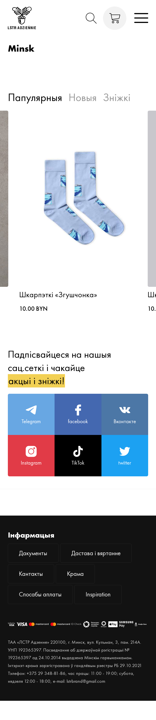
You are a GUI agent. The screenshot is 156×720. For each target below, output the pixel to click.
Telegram (31, 415)
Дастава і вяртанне (96, 553)
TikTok (77, 456)
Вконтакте (125, 415)
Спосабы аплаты (40, 594)
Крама (75, 574)
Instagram (31, 456)
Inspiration (98, 594)
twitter (124, 456)
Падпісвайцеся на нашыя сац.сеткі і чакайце (59, 367)
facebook (78, 415)
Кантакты (31, 574)
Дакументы (33, 553)
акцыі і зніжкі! (36, 380)
